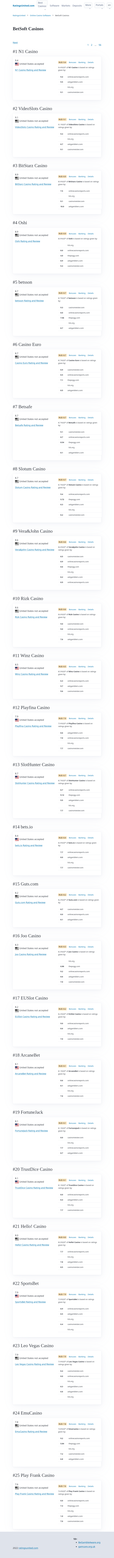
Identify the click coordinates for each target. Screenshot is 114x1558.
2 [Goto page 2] (91, 44)
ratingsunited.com (28, 1547)
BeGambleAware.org (89, 1542)
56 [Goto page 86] (100, 44)
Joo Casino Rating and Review (30, 954)
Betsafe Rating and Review (29, 425)
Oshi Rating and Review (27, 241)
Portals (99, 4)
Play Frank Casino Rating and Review (34, 1493)
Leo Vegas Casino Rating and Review (34, 1364)
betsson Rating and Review (29, 300)
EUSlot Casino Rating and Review (32, 1016)
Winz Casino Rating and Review (31, 674)
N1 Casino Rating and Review (30, 70)
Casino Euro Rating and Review (31, 362)
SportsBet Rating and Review (30, 1301)
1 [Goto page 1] (88, 44)
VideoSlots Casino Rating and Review (34, 127)
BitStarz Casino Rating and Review (33, 184)
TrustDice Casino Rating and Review (34, 1187)
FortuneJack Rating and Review (31, 1130)
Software (54, 5)
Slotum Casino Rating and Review (33, 487)
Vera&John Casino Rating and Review (34, 549)
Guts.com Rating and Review (30, 902)
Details (91, 62)
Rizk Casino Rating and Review (31, 617)
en (109, 4)
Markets (66, 5)
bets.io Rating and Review (28, 845)
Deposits (77, 5)
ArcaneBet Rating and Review (30, 1073)
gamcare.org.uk (86, 1546)
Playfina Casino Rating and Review (33, 726)
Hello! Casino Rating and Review (32, 1244)
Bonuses (72, 62)
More (88, 4)
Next (15, 42)
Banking (81, 62)
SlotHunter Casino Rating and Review (35, 783)
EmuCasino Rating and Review (31, 1431)
